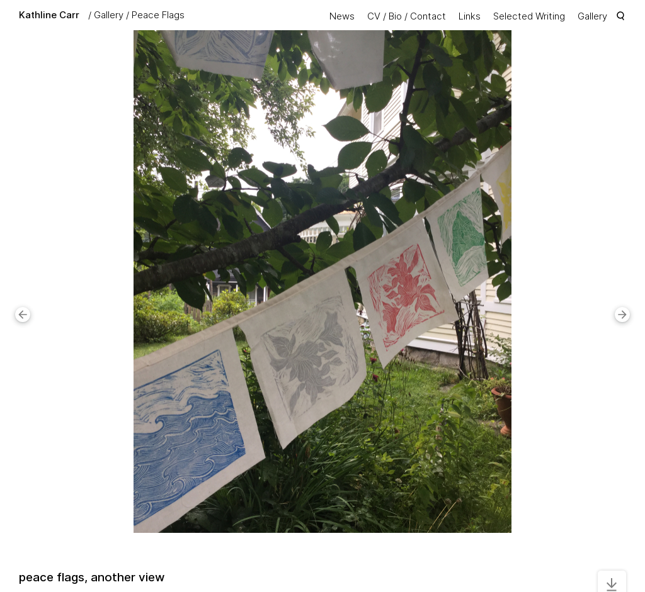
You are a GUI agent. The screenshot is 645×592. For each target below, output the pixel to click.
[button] (22, 314)
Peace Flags (158, 15)
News (342, 16)
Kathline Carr (49, 15)
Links (470, 16)
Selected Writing (529, 16)
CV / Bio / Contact (406, 16)
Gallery (108, 15)
